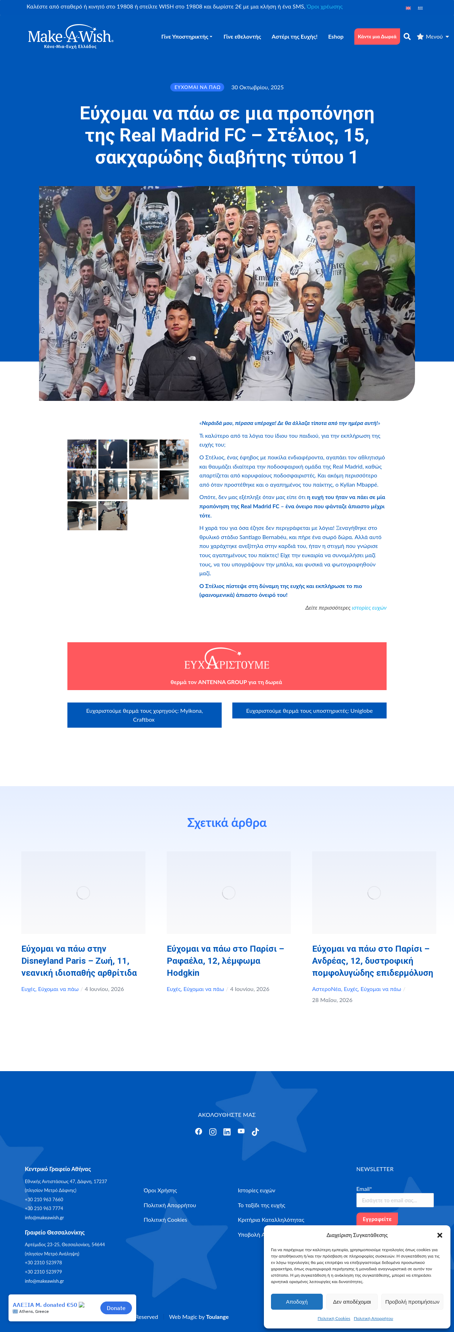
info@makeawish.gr (44, 1217)
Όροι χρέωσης (325, 6)
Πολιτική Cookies (334, 1318)
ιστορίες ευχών (369, 607)
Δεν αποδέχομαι (352, 1302)
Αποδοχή (297, 1302)
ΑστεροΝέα (326, 988)
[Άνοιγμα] (198, 1131)
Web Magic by (199, 1316)
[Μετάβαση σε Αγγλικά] (408, 7)
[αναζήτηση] (407, 36)
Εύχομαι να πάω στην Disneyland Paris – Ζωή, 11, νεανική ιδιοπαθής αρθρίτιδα (79, 961)
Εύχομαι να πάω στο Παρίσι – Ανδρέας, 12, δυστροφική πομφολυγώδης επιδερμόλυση (372, 961)
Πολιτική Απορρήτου (373, 1318)
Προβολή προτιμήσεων (412, 1302)
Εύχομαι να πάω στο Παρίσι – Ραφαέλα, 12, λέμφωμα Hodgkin (225, 961)
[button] (439, 1235)
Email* (364, 1188)
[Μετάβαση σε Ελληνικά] (420, 7)
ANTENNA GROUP (222, 681)
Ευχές (28, 988)
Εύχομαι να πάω (58, 988)
